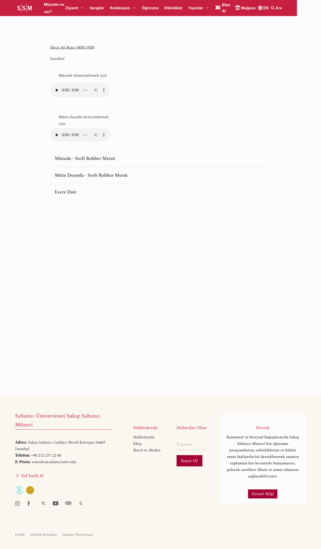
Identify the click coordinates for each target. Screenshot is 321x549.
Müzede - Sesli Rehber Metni (85, 158)
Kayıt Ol (189, 460)
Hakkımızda (143, 437)
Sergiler (110, 8)
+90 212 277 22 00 (46, 455)
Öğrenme (163, 8)
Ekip (137, 444)
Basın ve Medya (146, 450)
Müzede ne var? (58, 8)
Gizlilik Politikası (43, 534)
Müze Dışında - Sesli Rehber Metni (91, 175)
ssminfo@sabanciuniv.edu (54, 462)
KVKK (20, 534)
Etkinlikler (187, 8)
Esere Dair (65, 192)
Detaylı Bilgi (263, 494)
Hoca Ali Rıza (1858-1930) (72, 47)
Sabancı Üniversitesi (77, 534)
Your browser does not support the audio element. (80, 90)
